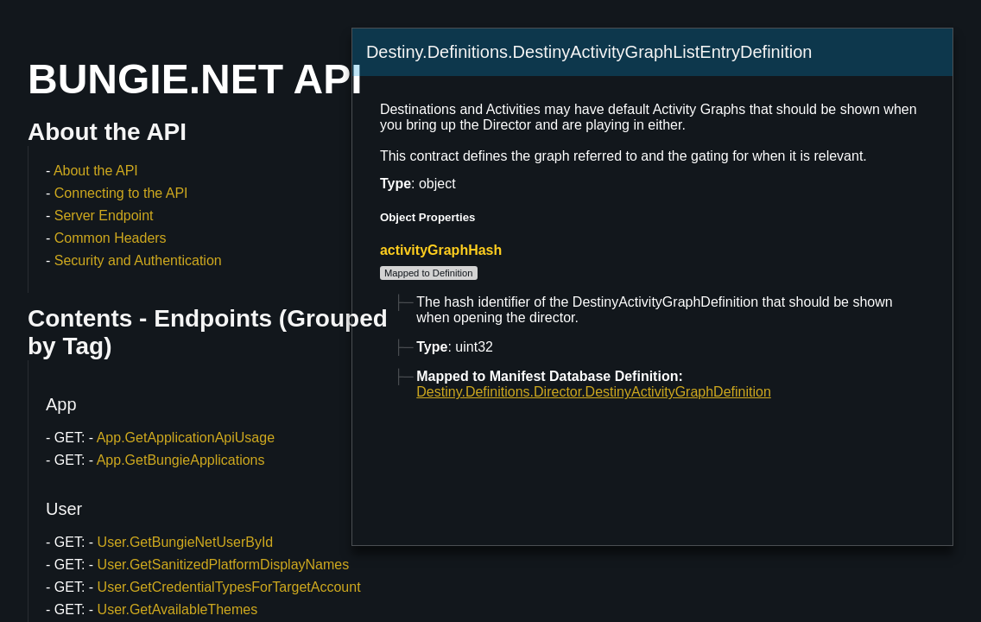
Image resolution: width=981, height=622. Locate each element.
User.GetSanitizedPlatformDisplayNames (224, 564)
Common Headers (110, 238)
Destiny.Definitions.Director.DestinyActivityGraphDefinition (593, 391)
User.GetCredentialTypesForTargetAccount (229, 587)
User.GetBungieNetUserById (186, 542)
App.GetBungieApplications (181, 460)
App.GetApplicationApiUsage (186, 437)
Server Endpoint (104, 215)
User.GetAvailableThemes (178, 609)
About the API (96, 170)
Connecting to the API (121, 193)
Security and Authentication (138, 260)
